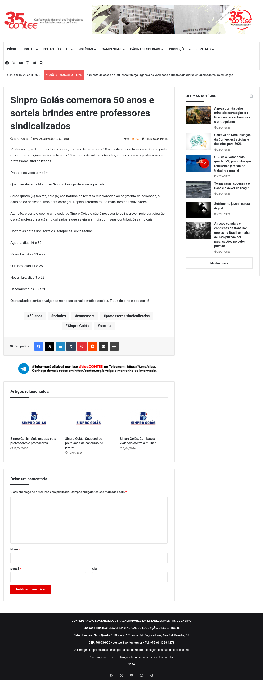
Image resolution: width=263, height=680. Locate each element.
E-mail (15, 568)
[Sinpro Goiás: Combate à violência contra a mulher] (144, 418)
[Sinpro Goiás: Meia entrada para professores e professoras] (34, 418)
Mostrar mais (219, 263)
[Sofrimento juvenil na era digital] (198, 210)
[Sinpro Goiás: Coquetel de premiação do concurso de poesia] (89, 418)
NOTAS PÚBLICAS (56, 49)
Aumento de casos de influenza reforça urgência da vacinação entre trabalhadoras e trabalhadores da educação (160, 75)
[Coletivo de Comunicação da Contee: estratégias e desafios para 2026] (198, 141)
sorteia (105, 326)
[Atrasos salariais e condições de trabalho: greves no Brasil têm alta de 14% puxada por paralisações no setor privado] (198, 230)
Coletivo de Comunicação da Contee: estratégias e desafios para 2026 (232, 139)
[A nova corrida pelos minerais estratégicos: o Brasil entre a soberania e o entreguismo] (198, 115)
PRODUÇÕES (178, 49)
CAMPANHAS (111, 49)
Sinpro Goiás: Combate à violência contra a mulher (138, 441)
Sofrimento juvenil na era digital (232, 206)
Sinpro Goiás (78, 326)
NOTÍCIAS (85, 49)
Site (94, 568)
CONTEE (29, 49)
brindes (60, 316)
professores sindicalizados (128, 316)
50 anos (35, 316)
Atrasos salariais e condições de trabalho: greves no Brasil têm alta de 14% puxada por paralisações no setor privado (232, 235)
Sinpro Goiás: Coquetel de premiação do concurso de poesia (84, 443)
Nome (15, 549)
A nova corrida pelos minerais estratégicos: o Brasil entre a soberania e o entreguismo (232, 115)
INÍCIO (11, 49)
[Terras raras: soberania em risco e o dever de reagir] (198, 189)
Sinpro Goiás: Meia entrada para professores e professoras (33, 441)
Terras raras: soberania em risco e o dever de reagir (233, 186)
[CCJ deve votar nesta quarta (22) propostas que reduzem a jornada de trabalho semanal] (198, 163)
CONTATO (203, 49)
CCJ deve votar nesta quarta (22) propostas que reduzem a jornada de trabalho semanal (232, 163)
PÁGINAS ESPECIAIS (145, 49)
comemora (86, 316)
